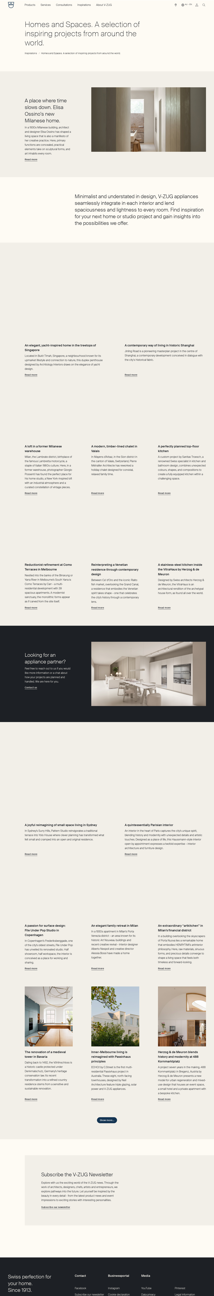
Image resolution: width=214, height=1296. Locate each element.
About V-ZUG (104, 5)
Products (30, 5)
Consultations (64, 5)
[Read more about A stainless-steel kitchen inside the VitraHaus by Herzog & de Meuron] (164, 596)
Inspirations (84, 5)
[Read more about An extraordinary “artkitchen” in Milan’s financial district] (164, 933)
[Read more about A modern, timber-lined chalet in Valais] (97, 469)
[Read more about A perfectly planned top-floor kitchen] (164, 469)
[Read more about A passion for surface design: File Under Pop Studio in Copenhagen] (31, 933)
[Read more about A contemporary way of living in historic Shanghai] (131, 339)
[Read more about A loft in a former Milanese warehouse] (31, 469)
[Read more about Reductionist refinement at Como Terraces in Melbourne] (31, 596)
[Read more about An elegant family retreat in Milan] (97, 933)
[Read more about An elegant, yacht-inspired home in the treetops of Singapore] (31, 339)
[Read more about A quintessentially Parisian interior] (131, 807)
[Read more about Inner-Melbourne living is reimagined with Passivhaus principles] (97, 1064)
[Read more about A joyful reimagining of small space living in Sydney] (31, 807)
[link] (176, 5)
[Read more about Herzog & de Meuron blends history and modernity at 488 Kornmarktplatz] (164, 1064)
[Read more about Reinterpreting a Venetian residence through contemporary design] (97, 596)
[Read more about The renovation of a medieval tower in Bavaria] (31, 1064)
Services (46, 5)
